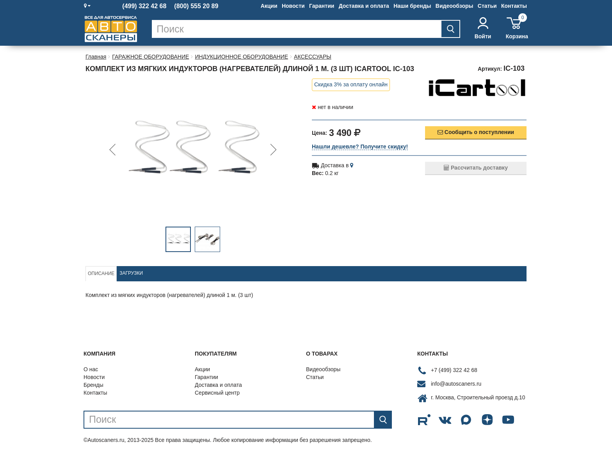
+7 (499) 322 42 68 (454, 370)
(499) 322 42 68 (144, 6)
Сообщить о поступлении (476, 132)
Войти (483, 28)
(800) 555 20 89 (196, 6)
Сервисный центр (217, 393)
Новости (293, 6)
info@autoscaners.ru (456, 384)
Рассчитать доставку (476, 168)
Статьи (487, 6)
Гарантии (321, 6)
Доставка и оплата (364, 6)
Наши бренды (412, 6)
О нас (91, 369)
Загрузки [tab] (131, 273)
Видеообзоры (454, 6)
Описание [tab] (101, 273)
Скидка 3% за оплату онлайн (351, 84)
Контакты (514, 6)
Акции (269, 6)
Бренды (93, 385)
